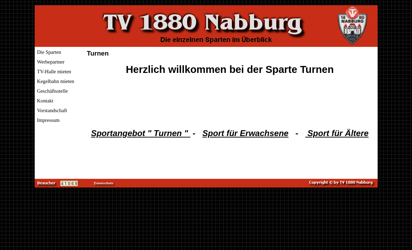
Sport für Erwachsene (245, 133)
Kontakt (45, 100)
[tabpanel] (230, 101)
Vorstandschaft (52, 110)
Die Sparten (49, 52)
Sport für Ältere (337, 133)
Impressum (48, 120)
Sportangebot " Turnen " (140, 133)
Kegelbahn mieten (55, 81)
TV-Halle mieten (54, 71)
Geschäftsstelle (52, 91)
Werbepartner (51, 62)
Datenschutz (103, 183)
